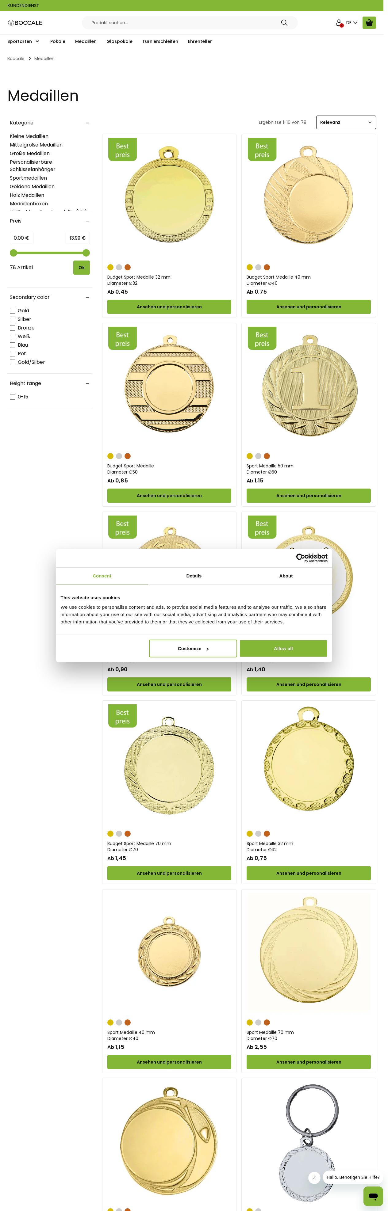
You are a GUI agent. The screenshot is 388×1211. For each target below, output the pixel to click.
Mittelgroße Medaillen (36, 144)
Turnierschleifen (160, 41)
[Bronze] (127, 266)
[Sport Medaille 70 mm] (309, 954)
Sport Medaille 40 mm (169, 1035)
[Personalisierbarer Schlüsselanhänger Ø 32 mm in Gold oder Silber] (309, 1143)
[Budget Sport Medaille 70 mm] (169, 765)
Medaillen (86, 41)
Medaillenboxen (29, 203)
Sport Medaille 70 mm (309, 1035)
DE (352, 22)
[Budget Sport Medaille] (169, 388)
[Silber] (119, 266)
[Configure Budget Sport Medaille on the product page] (169, 496)
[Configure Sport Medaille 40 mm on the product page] (169, 1062)
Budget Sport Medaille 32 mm (169, 280)
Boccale (16, 58)
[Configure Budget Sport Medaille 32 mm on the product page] (169, 307)
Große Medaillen (30, 153)
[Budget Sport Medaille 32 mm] (169, 199)
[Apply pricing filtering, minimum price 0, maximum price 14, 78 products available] (81, 268)
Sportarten (19, 41)
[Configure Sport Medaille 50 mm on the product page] (309, 496)
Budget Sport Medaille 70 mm (169, 846)
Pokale (57, 41)
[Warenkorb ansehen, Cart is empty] (369, 23)
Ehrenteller (200, 41)
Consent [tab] (102, 575)
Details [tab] (194, 575)
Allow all (283, 648)
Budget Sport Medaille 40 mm (309, 280)
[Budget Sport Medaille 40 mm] (309, 199)
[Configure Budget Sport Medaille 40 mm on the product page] (309, 307)
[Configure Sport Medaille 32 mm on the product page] (309, 873)
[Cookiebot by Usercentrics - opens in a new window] (301, 557)
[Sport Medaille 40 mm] (169, 954)
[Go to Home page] (25, 23)
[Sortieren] (346, 122)
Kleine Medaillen (29, 136)
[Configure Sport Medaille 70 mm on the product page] (309, 1062)
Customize (193, 648)
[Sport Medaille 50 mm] (309, 388)
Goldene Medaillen (32, 186)
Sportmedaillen (28, 177)
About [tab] (286, 575)
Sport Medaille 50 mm (309, 469)
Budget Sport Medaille (169, 469)
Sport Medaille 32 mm (309, 846)
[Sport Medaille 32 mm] (309, 765)
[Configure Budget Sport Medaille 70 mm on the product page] (309, 684)
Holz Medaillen (27, 195)
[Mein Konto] (339, 22)
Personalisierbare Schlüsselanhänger (33, 165)
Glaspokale (119, 41)
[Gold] (110, 266)
